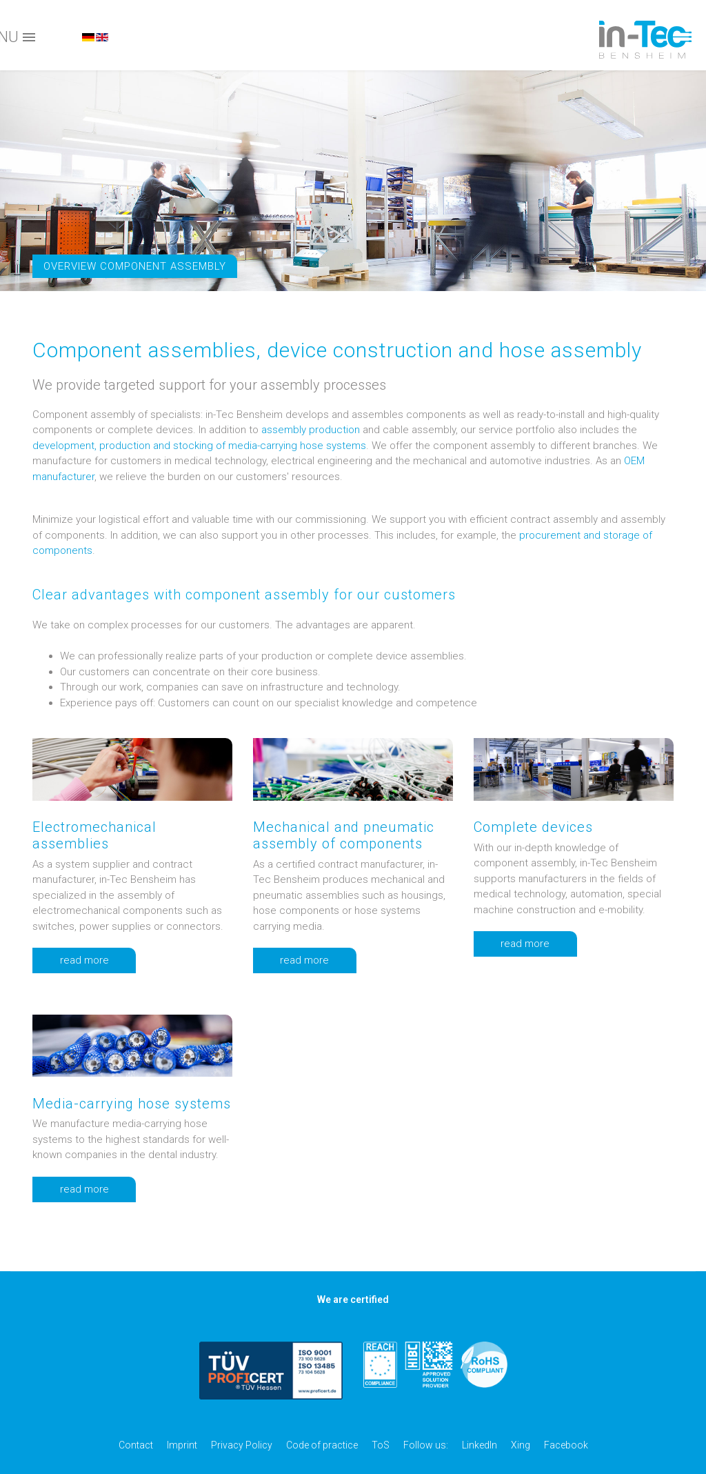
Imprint (182, 1445)
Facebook (566, 1445)
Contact (136, 1445)
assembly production (310, 430)
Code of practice (322, 1445)
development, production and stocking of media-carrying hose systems (199, 445)
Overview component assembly (134, 266)
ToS (381, 1445)
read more (98, 960)
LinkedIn (479, 1445)
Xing (520, 1445)
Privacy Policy (241, 1445)
